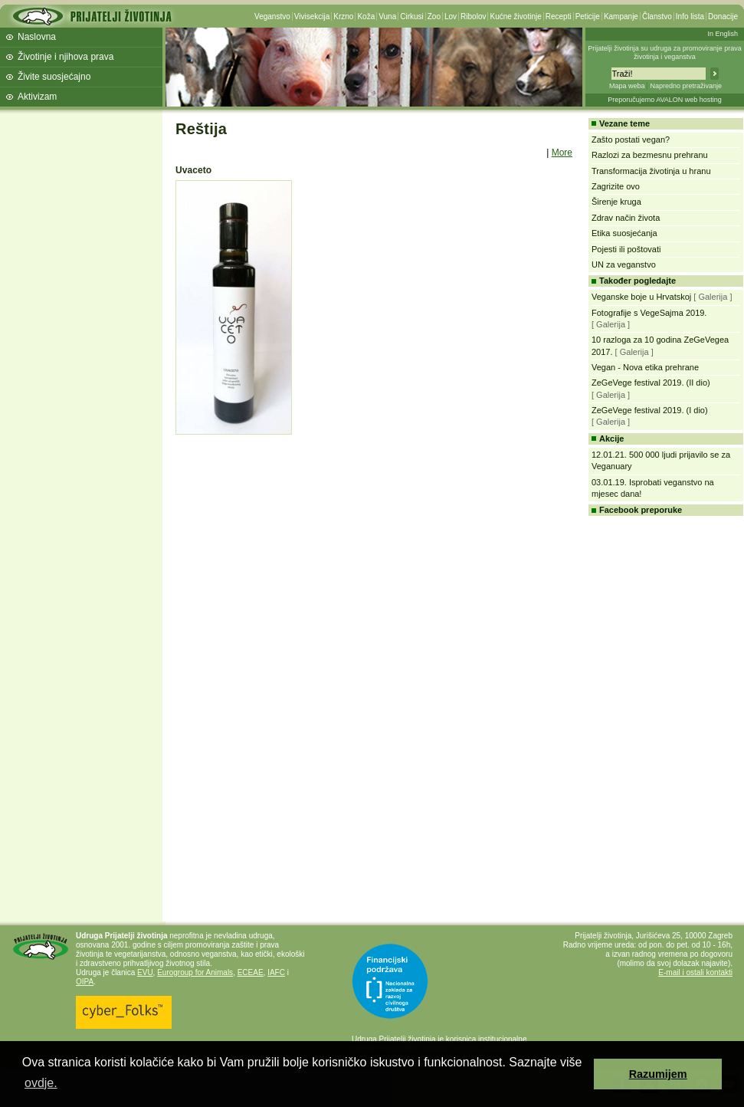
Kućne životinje (515, 16)
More (562, 152)
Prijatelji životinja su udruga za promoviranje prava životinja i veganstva (665, 52)
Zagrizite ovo (616, 186)
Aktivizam (37, 96)
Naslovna (37, 36)
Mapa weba (627, 86)
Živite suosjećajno (54, 76)
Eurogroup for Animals (195, 972)
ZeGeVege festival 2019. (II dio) (651, 382)
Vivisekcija (312, 16)
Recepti (559, 16)
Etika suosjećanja (624, 233)
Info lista (690, 16)
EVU (145, 972)
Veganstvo (272, 16)
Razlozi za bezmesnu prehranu (650, 154)
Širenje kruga (616, 201)
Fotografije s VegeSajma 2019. (649, 312)
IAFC (276, 972)
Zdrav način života (626, 217)
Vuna (387, 16)
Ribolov (473, 16)
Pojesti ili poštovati (626, 249)
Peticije (587, 16)
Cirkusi (412, 16)
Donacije (723, 16)
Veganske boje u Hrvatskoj (641, 296)
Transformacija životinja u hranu (651, 171)
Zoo (434, 16)
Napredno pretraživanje (686, 86)
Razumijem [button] (658, 1074)
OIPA (84, 981)
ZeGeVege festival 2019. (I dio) (650, 410)
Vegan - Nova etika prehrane (645, 367)
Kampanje (621, 16)
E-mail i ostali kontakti (695, 972)
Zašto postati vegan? (631, 139)
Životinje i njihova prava (65, 56)
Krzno (343, 16)
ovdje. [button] (41, 1082)
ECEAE (251, 972)
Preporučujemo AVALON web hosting (665, 99)
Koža (366, 16)
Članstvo (657, 16)
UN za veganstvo (624, 264)
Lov (450, 16)
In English (722, 34)
